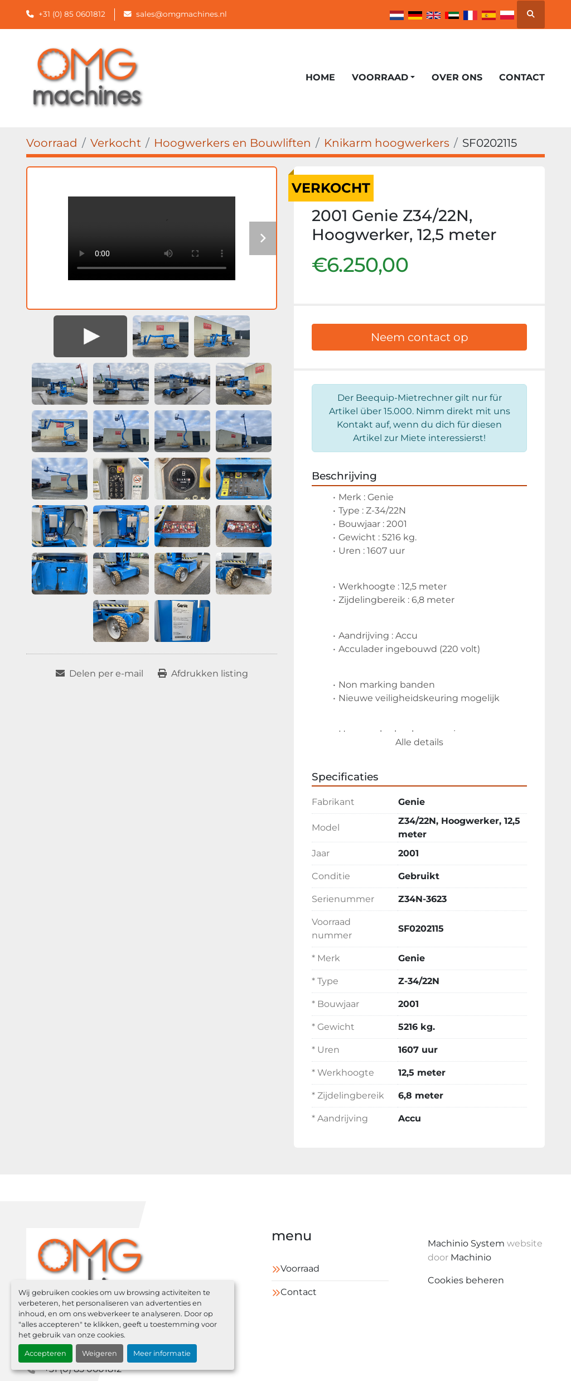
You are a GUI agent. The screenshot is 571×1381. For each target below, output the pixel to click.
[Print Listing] (203, 673)
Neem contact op (419, 337)
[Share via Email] (100, 673)
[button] (383, 77)
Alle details (419, 742)
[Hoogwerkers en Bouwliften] (232, 143)
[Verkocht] (115, 143)
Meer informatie (162, 1353)
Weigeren (99, 1353)
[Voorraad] (52, 143)
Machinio (471, 1257)
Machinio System (466, 1243)
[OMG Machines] (89, 1270)
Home (320, 77)
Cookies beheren (466, 1280)
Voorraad (380, 77)
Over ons (457, 77)
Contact (522, 77)
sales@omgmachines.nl (181, 13)
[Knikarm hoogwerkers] (386, 143)
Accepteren (45, 1353)
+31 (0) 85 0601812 (71, 13)
